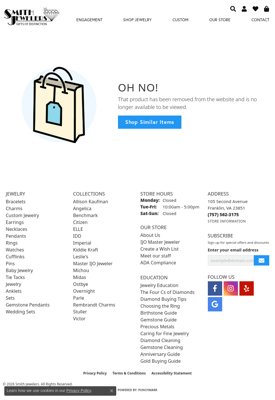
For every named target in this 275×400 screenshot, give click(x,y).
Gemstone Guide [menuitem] (158, 320)
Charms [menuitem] (14, 208)
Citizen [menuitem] (80, 222)
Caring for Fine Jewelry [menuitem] (164, 333)
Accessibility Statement (172, 373)
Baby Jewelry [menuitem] (19, 270)
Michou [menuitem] (81, 270)
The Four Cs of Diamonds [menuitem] (167, 292)
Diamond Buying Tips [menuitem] (163, 299)
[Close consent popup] (111, 391)
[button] (233, 8)
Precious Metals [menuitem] (157, 326)
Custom (180, 19)
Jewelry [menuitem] (13, 284)
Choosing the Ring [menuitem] (160, 306)
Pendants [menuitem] (16, 236)
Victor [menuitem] (79, 318)
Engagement (89, 19)
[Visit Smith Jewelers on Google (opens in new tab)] (215, 304)
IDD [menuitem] (77, 236)
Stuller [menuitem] (80, 312)
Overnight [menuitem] (84, 291)
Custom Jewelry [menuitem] (22, 215)
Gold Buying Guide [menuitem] (160, 361)
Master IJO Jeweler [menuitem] (93, 263)
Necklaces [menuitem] (16, 229)
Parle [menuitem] (78, 298)
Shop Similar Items (149, 121)
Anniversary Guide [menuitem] (160, 354)
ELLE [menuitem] (78, 229)
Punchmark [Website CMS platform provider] (148, 390)
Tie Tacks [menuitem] (15, 277)
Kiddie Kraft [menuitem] (85, 250)
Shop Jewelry (137, 19)
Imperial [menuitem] (82, 243)
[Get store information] (227, 221)
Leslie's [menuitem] (80, 256)
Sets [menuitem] (10, 298)
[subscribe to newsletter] (261, 260)
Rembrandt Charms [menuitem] (94, 305)
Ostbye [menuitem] (80, 284)
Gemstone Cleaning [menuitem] (161, 347)
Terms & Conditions (129, 373)
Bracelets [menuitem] (16, 201)
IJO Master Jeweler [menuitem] (160, 242)
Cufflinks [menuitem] (15, 256)
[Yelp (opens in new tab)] (246, 288)
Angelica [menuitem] (82, 208)
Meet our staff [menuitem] (155, 256)
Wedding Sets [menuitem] (20, 312)
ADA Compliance (158, 262)
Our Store (220, 19)
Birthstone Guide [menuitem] (158, 313)
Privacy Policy (95, 373)
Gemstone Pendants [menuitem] (28, 305)
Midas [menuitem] (79, 277)
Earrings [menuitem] (15, 222)
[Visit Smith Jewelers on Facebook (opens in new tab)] (215, 288)
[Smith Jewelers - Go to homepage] (31, 17)
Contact (260, 19)
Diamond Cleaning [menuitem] (160, 340)
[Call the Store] (223, 214)
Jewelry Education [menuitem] (159, 285)
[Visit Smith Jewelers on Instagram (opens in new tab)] (231, 288)
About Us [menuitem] (150, 235)
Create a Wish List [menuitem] (159, 249)
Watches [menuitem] (15, 250)
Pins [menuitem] (10, 263)
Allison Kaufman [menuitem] (90, 201)
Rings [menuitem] (12, 243)
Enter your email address (233, 250)
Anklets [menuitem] (14, 291)
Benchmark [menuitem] (85, 215)
